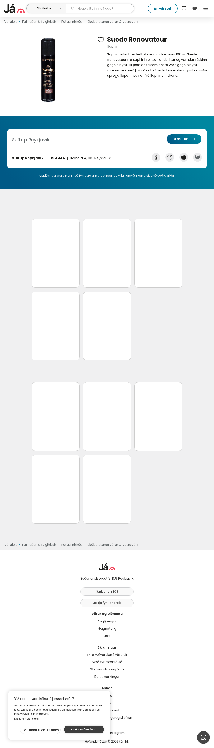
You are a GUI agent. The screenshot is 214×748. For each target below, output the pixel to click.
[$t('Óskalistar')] (184, 8)
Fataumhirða (71, 21)
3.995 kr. (181, 139)
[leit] (100, 8)
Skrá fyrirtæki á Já (107, 662)
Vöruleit (10, 21)
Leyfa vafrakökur (84, 729)
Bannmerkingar (107, 676)
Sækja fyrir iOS (107, 591)
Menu (205, 8)
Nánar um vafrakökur (26, 718)
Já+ (107, 635)
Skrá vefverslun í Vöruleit (107, 654)
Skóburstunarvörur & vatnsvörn (113, 21)
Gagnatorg (107, 628)
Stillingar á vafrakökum (41, 729)
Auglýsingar (107, 621)
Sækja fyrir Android (107, 603)
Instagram (117, 733)
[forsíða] (14, 8)
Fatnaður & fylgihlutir (39, 21)
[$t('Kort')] (194, 8)
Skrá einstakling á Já (107, 669)
